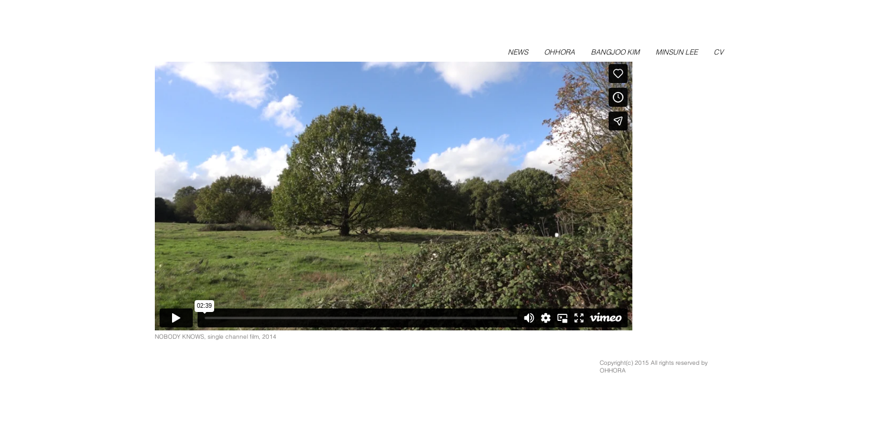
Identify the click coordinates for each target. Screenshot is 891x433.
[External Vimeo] (393, 195)
